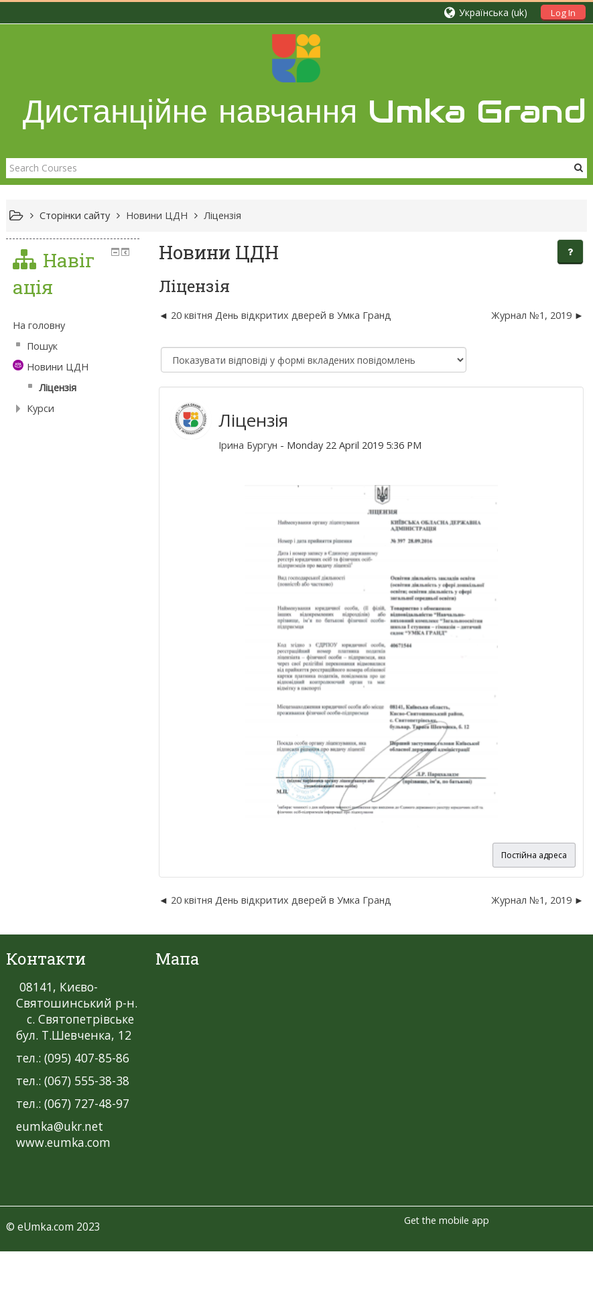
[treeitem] (73, 325)
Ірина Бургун (247, 445)
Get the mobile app (446, 1220)
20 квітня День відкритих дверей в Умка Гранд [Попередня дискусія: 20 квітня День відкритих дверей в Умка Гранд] (281, 315)
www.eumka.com (63, 1142)
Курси (40, 408)
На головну (39, 325)
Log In (563, 13)
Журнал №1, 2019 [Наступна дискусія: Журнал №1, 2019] (531, 315)
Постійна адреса (534, 855)
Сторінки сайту (75, 215)
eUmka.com (45, 1226)
